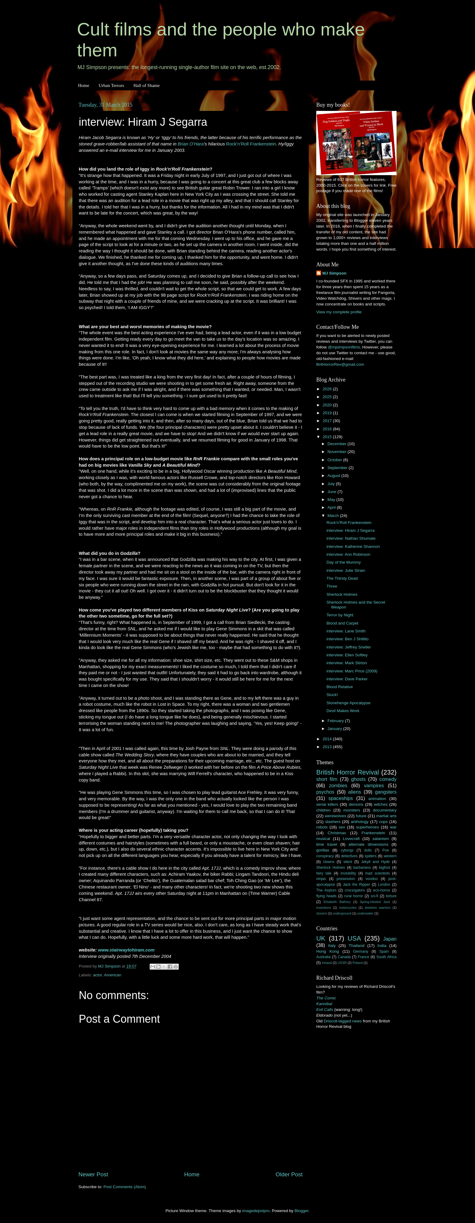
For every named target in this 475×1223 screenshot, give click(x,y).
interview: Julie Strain (346, 570)
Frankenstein (373, 833)
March (333, 515)
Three (332, 586)
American (112, 975)
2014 (328, 739)
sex (342, 827)
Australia (323, 957)
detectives (349, 856)
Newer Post (93, 1174)
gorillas (322, 850)
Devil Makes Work (343, 710)
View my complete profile (339, 312)
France (363, 957)
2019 (328, 413)
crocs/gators (355, 890)
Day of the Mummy (344, 562)
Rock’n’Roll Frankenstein (251, 144)
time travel (326, 844)
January (335, 728)
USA (354, 938)
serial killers (327, 804)
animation (377, 798)
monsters (351, 810)
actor (97, 975)
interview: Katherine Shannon (353, 546)
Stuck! (332, 694)
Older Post (289, 1174)
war (393, 827)
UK (320, 938)
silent (348, 862)
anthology (360, 821)
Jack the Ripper (356, 884)
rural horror (353, 896)
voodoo (372, 879)
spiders (371, 856)
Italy (332, 945)
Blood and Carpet (342, 623)
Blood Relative (340, 687)
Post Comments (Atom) (125, 1187)
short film (326, 779)
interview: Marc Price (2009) (352, 671)
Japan (390, 938)
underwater (365, 913)
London (384, 884)
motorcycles (348, 907)
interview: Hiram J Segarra (351, 530)
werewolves (335, 816)
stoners (321, 913)
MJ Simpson (334, 273)
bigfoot (384, 867)
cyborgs (347, 850)
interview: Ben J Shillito (348, 639)
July (331, 484)
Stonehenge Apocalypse (349, 703)
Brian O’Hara (191, 144)
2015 (328, 437)
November (337, 451)
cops (383, 821)
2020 (328, 405)
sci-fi (374, 896)
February (336, 720)
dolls (368, 850)
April (332, 507)
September (338, 467)
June (332, 491)
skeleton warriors (377, 907)
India (381, 945)
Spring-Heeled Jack (375, 902)
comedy (388, 779)
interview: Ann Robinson (348, 554)
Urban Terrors (111, 85)
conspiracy (325, 856)
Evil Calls (324, 1009)
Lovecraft (351, 838)
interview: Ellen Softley (347, 655)
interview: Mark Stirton (347, 663)
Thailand (356, 945)
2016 (328, 429)
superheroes (367, 827)
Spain (384, 951)
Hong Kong (327, 951)
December (337, 444)
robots (322, 827)
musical (323, 838)
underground (342, 913)
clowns (328, 862)
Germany (360, 951)
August (334, 475)
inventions (323, 907)
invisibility (348, 873)
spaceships (340, 798)
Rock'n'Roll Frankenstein (349, 522)
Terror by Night (340, 615)
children (323, 810)
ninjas (321, 879)
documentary (385, 810)
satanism (380, 838)
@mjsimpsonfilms (344, 347)
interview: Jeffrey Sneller (349, 647)
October (335, 460)
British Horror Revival (347, 772)
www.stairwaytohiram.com (126, 950)
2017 (328, 420)
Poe (385, 850)
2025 (328, 397)
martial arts (386, 816)
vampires (374, 785)
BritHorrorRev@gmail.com (340, 364)
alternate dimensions (368, 844)
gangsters (386, 792)
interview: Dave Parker (347, 679)
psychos (325, 792)
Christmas (337, 833)
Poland (358, 963)
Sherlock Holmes (342, 594)
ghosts (358, 779)
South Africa (387, 957)
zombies (338, 785)
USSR (342, 963)
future (361, 816)
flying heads (326, 896)
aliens (354, 792)
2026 (328, 389)
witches (380, 804)
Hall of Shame (146, 85)
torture (391, 896)
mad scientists (377, 873)
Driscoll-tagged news (343, 1021)
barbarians (361, 867)
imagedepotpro (256, 1210)
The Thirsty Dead (342, 578)
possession (346, 879)
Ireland (327, 963)
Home (83, 85)
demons (356, 804)
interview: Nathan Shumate (351, 538)
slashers (332, 821)
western (390, 856)
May (331, 499)
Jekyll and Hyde (375, 862)
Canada (344, 957)
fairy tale (323, 873)
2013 (328, 747)
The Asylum (326, 890)
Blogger (301, 1210)
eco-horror (381, 890)
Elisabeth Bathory (337, 902)
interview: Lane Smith (346, 631)
